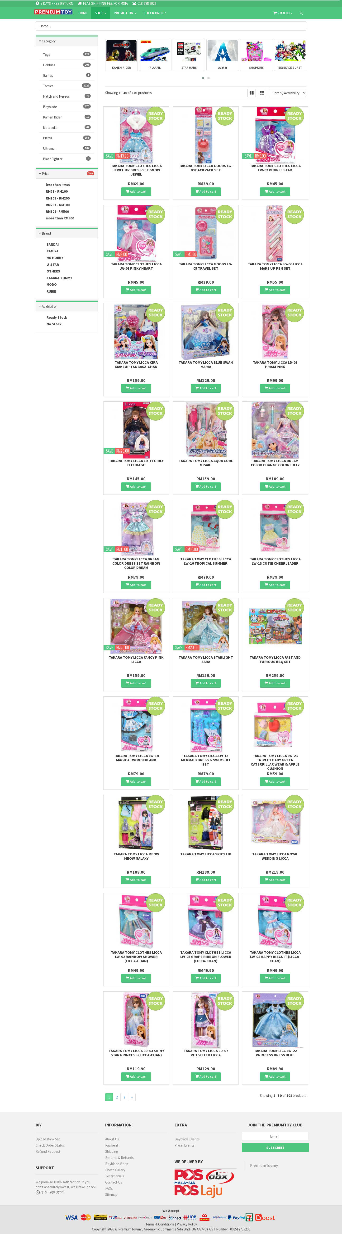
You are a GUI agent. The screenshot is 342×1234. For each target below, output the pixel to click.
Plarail (67, 138)
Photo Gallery (115, 1170)
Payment (111, 1145)
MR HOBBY (51, 258)
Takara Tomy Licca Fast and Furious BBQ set (275, 659)
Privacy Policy (187, 1224)
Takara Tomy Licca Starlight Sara (206, 659)
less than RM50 (54, 185)
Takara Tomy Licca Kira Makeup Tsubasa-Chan (136, 364)
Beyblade (67, 106)
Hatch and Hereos (67, 96)
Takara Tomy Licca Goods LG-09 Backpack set (206, 167)
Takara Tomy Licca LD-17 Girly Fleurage (136, 462)
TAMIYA (48, 251)
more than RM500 (56, 218)
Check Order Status (50, 1145)
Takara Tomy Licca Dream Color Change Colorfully (275, 462)
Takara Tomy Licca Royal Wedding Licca (275, 856)
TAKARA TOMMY (55, 278)
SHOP (101, 13)
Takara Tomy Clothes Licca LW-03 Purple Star (275, 167)
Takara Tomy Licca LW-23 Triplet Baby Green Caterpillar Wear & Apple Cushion (275, 762)
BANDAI (49, 244)
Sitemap (111, 1194)
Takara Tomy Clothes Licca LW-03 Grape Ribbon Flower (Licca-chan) (205, 956)
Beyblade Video (116, 1163)
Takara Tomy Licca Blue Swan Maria (206, 364)
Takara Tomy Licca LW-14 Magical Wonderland (136, 757)
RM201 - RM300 (54, 205)
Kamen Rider (67, 117)
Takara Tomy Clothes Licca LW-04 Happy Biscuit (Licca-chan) (275, 956)
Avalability (49, 306)
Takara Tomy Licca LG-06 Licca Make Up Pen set (275, 266)
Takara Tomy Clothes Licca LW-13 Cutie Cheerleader (275, 561)
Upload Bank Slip (48, 1139)
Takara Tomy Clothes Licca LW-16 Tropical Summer (205, 561)
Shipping (111, 1151)
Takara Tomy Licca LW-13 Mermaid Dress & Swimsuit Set (206, 760)
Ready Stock (53, 317)
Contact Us (113, 1182)
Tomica (67, 85)
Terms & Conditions (159, 1224)
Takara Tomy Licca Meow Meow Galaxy (136, 856)
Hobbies (67, 65)
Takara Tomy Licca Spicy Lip (205, 854)
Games (67, 75)
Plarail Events (185, 1145)
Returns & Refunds (119, 1157)
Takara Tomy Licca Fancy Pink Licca (136, 659)
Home (83, 13)
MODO (48, 284)
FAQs (109, 1188)
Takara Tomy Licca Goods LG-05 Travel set (206, 266)
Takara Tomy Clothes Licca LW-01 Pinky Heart (136, 266)
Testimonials (114, 1176)
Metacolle (67, 127)
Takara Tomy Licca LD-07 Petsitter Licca (206, 1052)
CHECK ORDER (154, 13)
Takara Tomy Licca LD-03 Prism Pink (275, 364)
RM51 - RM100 (53, 191)
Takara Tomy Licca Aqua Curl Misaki (206, 462)
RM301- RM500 (54, 211)
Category (49, 41)
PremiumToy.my (264, 1165)
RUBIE (47, 291)
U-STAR (49, 265)
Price (45, 173)
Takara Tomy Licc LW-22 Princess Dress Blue (275, 1052)
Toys (67, 54)
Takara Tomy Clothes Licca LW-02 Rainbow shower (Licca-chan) (136, 956)
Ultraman (67, 148)
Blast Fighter (67, 158)
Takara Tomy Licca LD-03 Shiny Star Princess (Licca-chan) (136, 1052)
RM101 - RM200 (54, 198)
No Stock (50, 324)
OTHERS (49, 271)
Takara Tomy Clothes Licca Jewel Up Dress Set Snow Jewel (136, 170)
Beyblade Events (187, 1139)
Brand (46, 233)
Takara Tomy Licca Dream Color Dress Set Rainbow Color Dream (136, 563)
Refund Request (48, 1151)
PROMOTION (125, 13)
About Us (112, 1139)
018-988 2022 (50, 1192)
